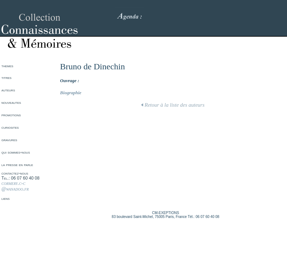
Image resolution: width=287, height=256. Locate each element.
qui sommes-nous (15, 152)
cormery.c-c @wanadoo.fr (15, 186)
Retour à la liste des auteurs (173, 105)
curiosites (10, 127)
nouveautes (11, 102)
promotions (11, 114)
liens (5, 198)
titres (6, 77)
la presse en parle (17, 164)
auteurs (8, 89)
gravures (9, 139)
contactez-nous (14, 173)
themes (7, 65)
